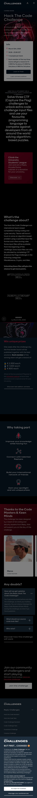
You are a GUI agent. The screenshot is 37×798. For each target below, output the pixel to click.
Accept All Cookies (18, 788)
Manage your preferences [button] (18, 793)
